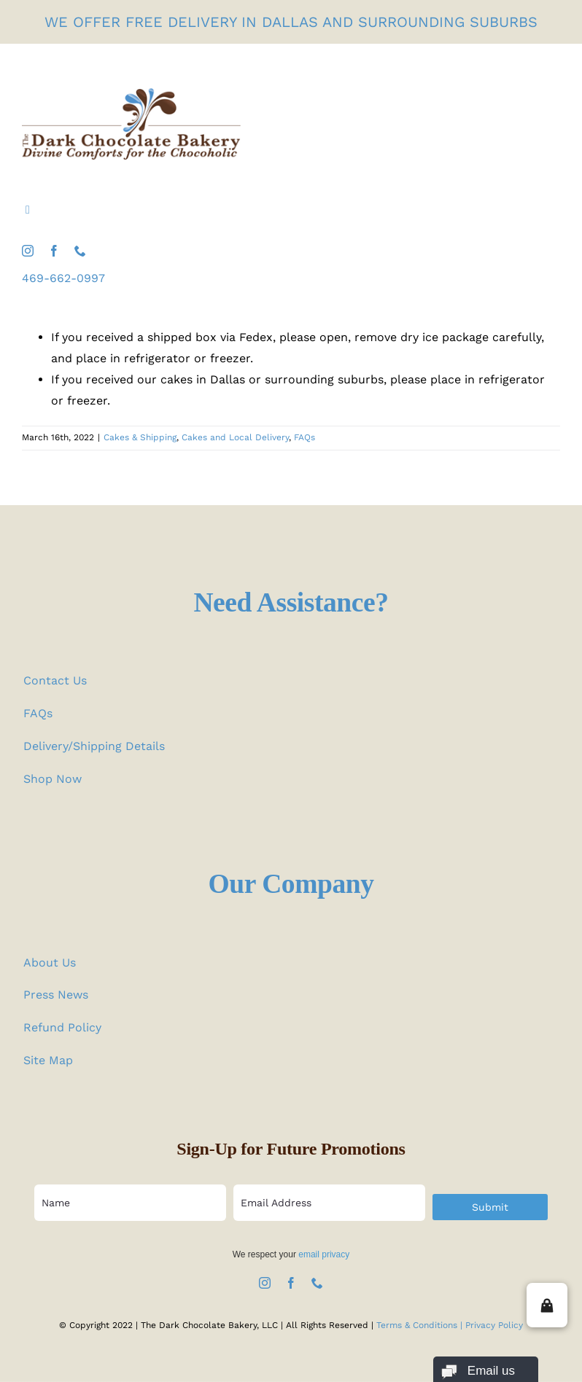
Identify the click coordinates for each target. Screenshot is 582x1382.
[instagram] (28, 251)
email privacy (323, 1254)
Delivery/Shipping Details (94, 746)
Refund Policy (62, 1027)
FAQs (304, 437)
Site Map (48, 1060)
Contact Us (55, 680)
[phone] (80, 251)
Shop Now (52, 779)
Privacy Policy (494, 1325)
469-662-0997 (63, 278)
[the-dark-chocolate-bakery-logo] (131, 94)
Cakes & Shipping (140, 437)
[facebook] (54, 251)
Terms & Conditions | (420, 1325)
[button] (547, 1305)
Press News (55, 995)
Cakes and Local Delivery (235, 437)
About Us (49, 962)
